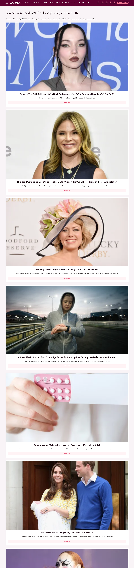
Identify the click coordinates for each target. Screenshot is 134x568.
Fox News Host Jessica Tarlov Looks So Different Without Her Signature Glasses (108, 351)
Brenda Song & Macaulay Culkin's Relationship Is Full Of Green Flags (67, 299)
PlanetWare (72, 551)
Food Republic (54, 549)
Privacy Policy (70, 537)
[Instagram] (106, 3)
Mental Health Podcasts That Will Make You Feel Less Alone (67, 504)
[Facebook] (98, 3)
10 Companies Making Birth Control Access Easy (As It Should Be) (67, 99)
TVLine (76, 553)
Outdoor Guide (61, 551)
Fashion (81, 3)
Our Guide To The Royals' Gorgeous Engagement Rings (108, 299)
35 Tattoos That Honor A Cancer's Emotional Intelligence (67, 400)
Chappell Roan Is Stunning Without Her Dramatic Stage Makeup (25, 149)
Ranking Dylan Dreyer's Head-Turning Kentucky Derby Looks (108, 49)
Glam (74, 549)
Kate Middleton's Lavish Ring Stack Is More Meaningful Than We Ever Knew (25, 505)
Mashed (33, 551)
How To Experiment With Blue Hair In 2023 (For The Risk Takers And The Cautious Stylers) (108, 505)
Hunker (108, 549)
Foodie (46, 549)
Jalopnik (19, 551)
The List (59, 553)
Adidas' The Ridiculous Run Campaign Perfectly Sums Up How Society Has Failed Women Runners (25, 100)
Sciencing (81, 551)
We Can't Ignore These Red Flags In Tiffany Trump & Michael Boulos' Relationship (67, 453)
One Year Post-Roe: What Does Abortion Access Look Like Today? (108, 199)
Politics (44, 3)
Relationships (54, 3)
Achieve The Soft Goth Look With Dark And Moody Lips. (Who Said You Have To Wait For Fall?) (25, 50)
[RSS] (114, 3)
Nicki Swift (52, 551)
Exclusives (35, 3)
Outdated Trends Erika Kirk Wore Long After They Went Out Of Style (67, 199)
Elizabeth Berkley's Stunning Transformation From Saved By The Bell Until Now (109, 150)
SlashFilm (88, 551)
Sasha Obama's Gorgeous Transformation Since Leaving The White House (108, 453)
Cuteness (33, 549)
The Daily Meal (50, 553)
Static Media (57, 541)
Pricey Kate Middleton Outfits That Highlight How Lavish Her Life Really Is (25, 200)
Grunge (80, 549)
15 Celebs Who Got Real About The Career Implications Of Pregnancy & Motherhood (25, 453)
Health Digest (89, 549)
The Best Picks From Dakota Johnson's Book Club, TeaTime (67, 149)
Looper (26, 551)
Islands (114, 549)
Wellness (65, 3)
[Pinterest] (102, 3)
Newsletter (123, 3)
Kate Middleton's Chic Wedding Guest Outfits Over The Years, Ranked (25, 301)
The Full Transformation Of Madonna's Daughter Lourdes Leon (25, 401)
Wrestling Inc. (84, 553)
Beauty (73, 3)
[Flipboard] (110, 3)
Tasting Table (110, 551)
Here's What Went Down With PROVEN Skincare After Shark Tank (66, 349)
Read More (25, 66)
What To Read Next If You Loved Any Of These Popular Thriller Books (25, 349)
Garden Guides (66, 549)
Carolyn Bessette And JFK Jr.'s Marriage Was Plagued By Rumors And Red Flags (66, 250)
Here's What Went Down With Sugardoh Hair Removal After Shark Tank (109, 401)
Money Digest (42, 551)
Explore (39, 549)
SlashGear (96, 551)
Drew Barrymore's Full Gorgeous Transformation (108, 249)
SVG (103, 551)
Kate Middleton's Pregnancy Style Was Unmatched (108, 99)
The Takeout (68, 553)
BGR (17, 549)
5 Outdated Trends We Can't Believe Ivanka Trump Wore (25, 249)
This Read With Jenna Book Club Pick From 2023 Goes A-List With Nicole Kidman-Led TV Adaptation (67, 50)
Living (88, 3)
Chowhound (24, 549)
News (27, 3)
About (61, 537)
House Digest (99, 549)
